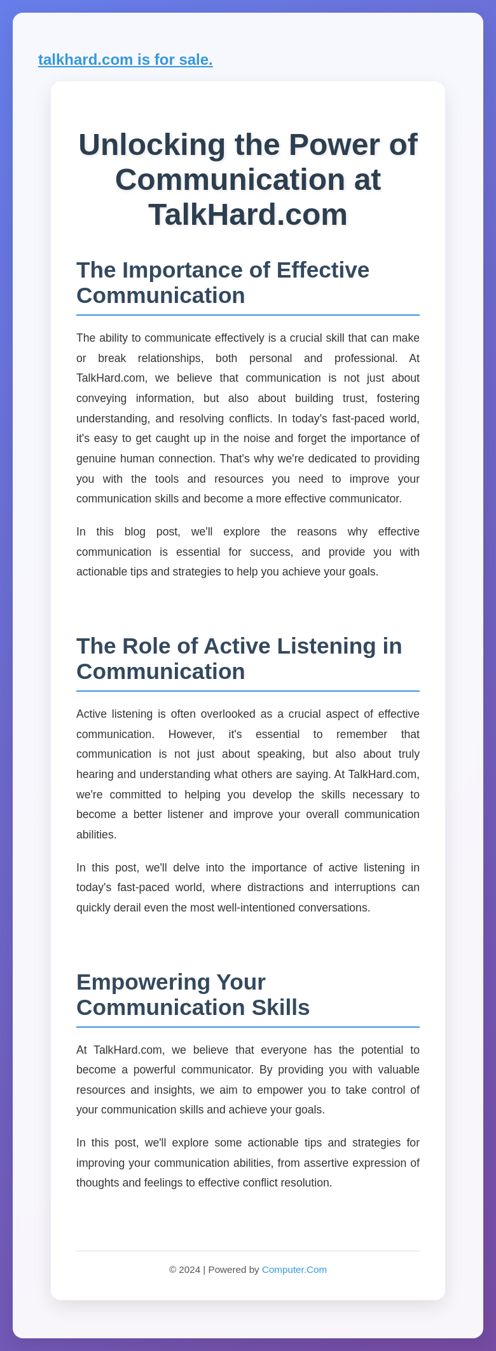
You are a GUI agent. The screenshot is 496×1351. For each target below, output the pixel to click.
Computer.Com (294, 1269)
